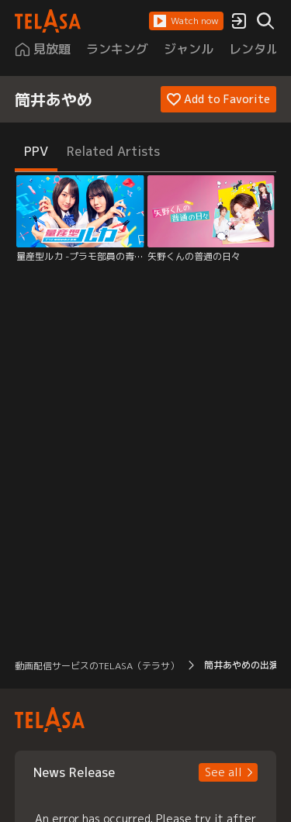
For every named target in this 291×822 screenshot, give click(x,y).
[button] (186, 21)
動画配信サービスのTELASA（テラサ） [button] (97, 665)
